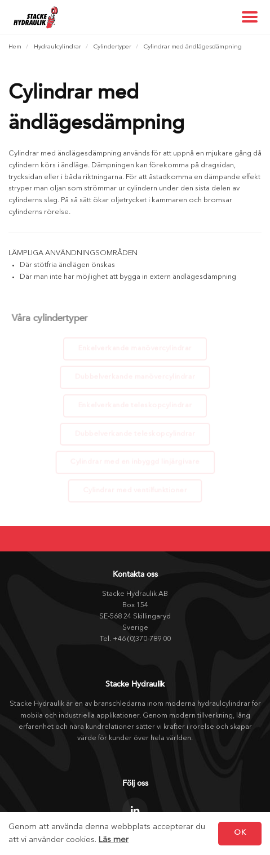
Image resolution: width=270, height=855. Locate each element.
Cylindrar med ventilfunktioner (135, 490)
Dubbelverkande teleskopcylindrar (135, 433)
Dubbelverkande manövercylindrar (134, 376)
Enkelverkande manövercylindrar (134, 348)
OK (240, 832)
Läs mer (114, 840)
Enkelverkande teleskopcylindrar (135, 405)
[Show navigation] (250, 17)
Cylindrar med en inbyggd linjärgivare (134, 461)
